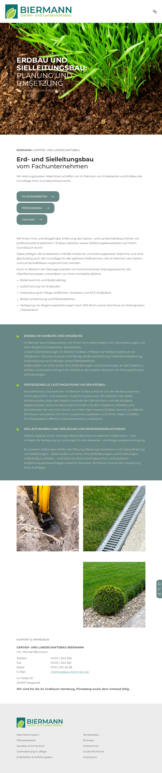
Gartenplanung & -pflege (32, 751)
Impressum (90, 757)
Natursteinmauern (28, 734)
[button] (155, 11)
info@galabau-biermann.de (70, 672)
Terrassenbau (91, 734)
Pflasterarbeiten (26, 740)
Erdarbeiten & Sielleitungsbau (35, 757)
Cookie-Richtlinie (93, 751)
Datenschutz (91, 745)
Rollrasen (88, 740)
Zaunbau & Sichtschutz (31, 745)
